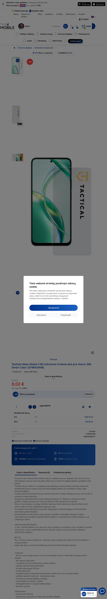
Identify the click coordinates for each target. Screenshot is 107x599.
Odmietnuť (41, 315)
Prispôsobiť (66, 315)
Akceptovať (53, 308)
